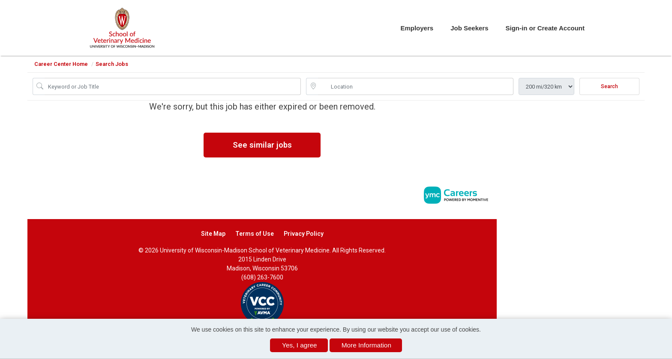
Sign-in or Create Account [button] (545, 28)
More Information (366, 345)
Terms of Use (254, 233)
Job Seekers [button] (469, 28)
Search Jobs (112, 64)
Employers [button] (416, 28)
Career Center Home (61, 64)
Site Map (213, 233)
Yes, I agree (299, 345)
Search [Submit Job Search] (609, 86)
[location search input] (415, 86)
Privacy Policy (304, 233)
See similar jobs (262, 144)
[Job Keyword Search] (173, 86)
